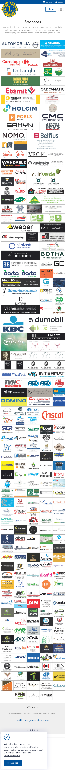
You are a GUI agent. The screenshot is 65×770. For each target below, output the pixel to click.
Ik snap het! (12, 763)
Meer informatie (12, 756)
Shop (50, 9)
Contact (47, 2)
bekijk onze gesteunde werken (32, 720)
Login (59, 2)
